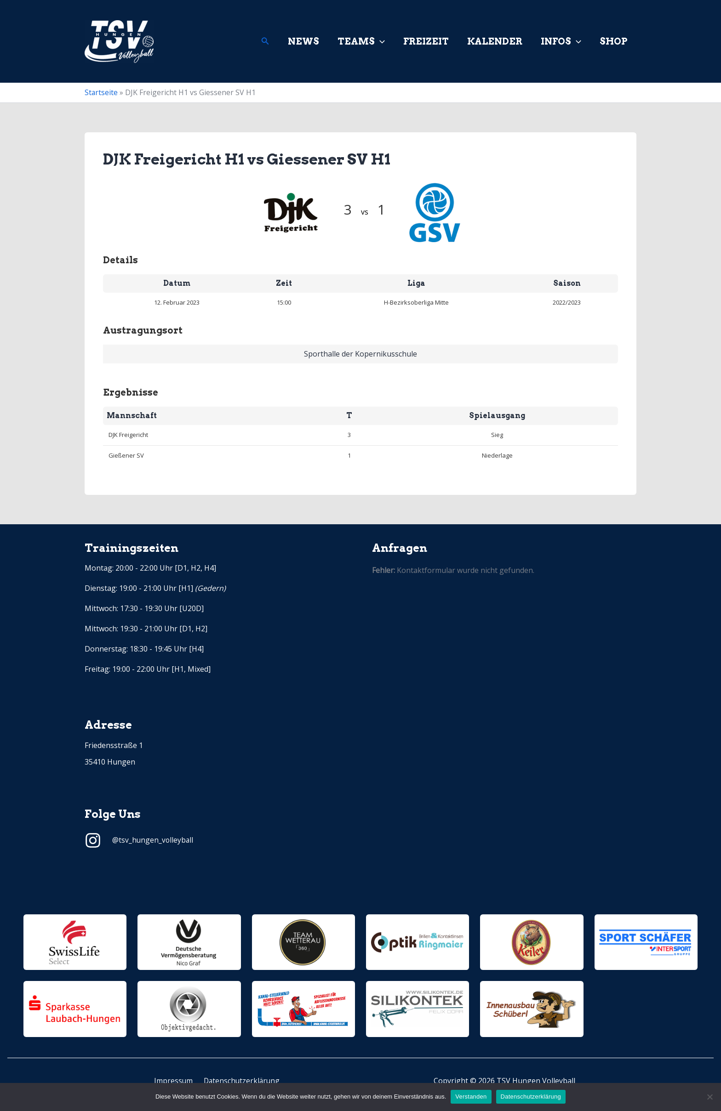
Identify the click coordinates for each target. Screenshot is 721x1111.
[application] (380, 41)
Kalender (494, 41)
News (303, 41)
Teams (361, 41)
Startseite (101, 92)
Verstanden (470, 1096)
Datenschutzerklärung (240, 1081)
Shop (613, 41)
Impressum (174, 1081)
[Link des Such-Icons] (265, 41)
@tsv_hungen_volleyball (153, 840)
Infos (561, 41)
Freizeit (426, 41)
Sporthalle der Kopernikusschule (360, 354)
